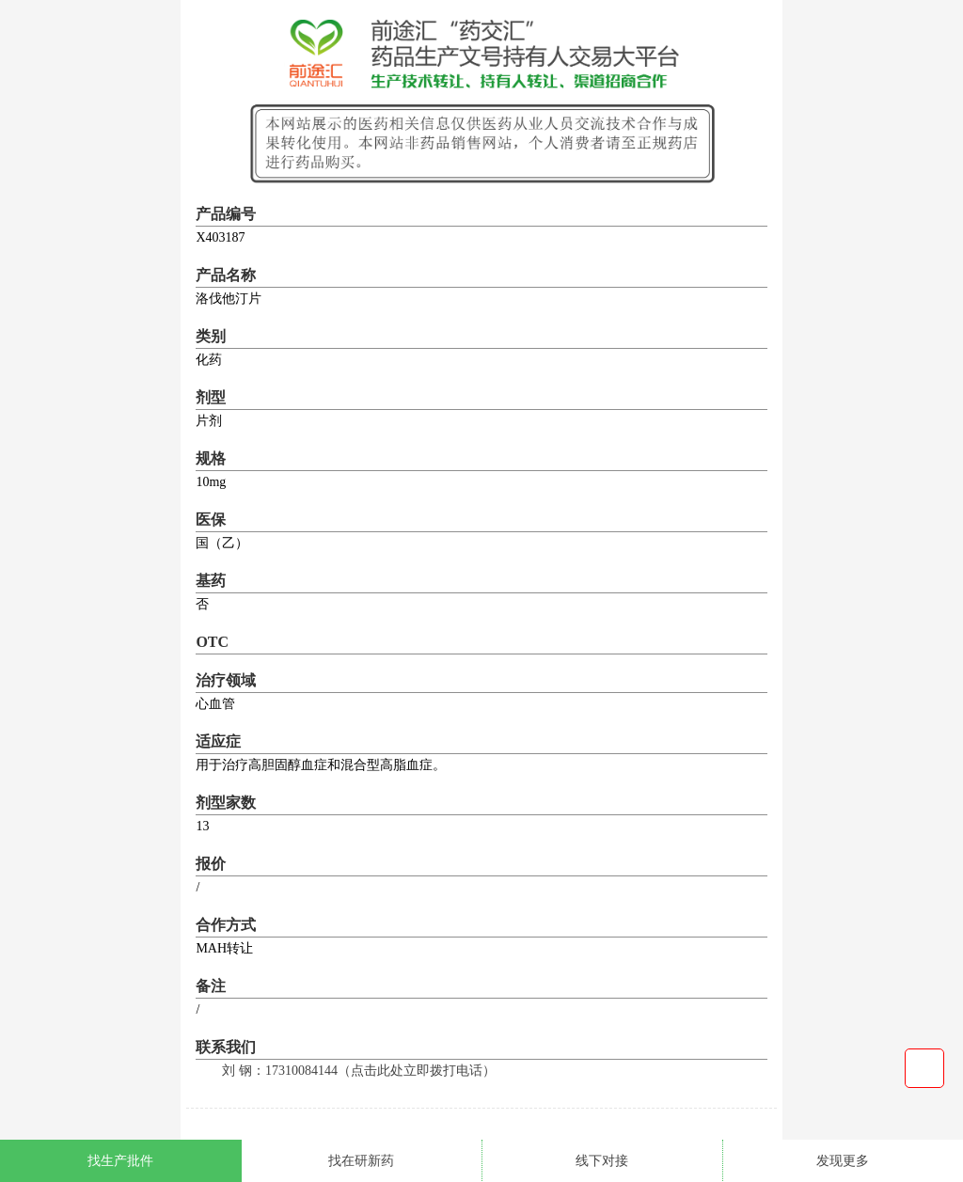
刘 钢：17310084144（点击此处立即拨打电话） (359, 1071)
